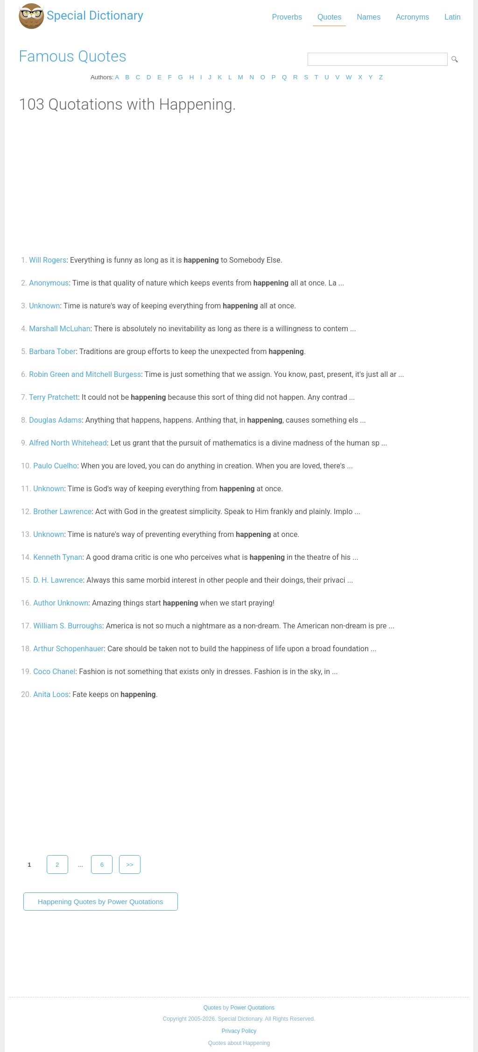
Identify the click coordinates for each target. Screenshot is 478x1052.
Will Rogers (47, 260)
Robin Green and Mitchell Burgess (85, 374)
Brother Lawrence (62, 511)
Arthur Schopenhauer (68, 648)
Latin (452, 17)
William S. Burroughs (67, 625)
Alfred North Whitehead (68, 443)
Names (368, 17)
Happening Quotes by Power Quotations (100, 902)
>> (130, 864)
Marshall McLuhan (59, 328)
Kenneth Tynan (57, 557)
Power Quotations (252, 1007)
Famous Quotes (73, 56)
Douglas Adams (55, 420)
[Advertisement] (239, 183)
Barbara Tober (52, 351)
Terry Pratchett (53, 397)
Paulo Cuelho (55, 465)
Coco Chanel (54, 671)
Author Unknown (60, 603)
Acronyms (412, 17)
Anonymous (49, 283)
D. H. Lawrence (58, 580)
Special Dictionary (95, 15)
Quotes (329, 17)
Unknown (44, 305)
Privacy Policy (239, 1031)
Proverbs (287, 17)
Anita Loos (51, 694)
